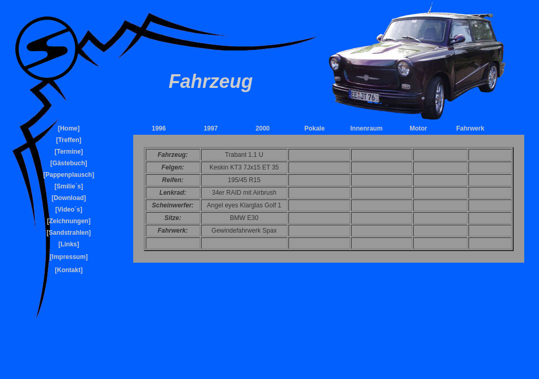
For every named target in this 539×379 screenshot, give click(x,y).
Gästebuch (69, 163)
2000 (263, 128)
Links (69, 244)
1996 (159, 128)
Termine (69, 151)
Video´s (68, 209)
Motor (418, 128)
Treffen (68, 140)
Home (68, 128)
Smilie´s (69, 186)
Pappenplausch (68, 174)
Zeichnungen (68, 221)
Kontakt (69, 270)
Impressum (69, 257)
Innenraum (367, 128)
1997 (211, 128)
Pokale (314, 128)
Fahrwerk (470, 128)
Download (69, 198)
